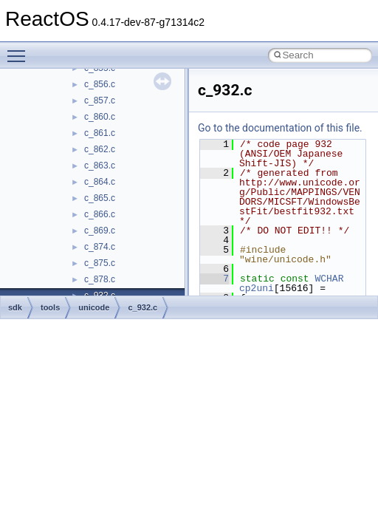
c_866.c (99, 214)
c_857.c (99, 100)
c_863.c (99, 165)
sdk (15, 307)
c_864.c (99, 182)
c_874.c (99, 247)
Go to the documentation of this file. (280, 128)
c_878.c (99, 279)
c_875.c (99, 263)
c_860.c (99, 117)
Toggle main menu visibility (19, 49)
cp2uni (256, 288)
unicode (93, 307)
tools (50, 307)
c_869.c (99, 230)
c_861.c (99, 133)
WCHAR (329, 278)
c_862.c (99, 149)
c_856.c (99, 84)
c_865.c (99, 198)
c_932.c (142, 307)
